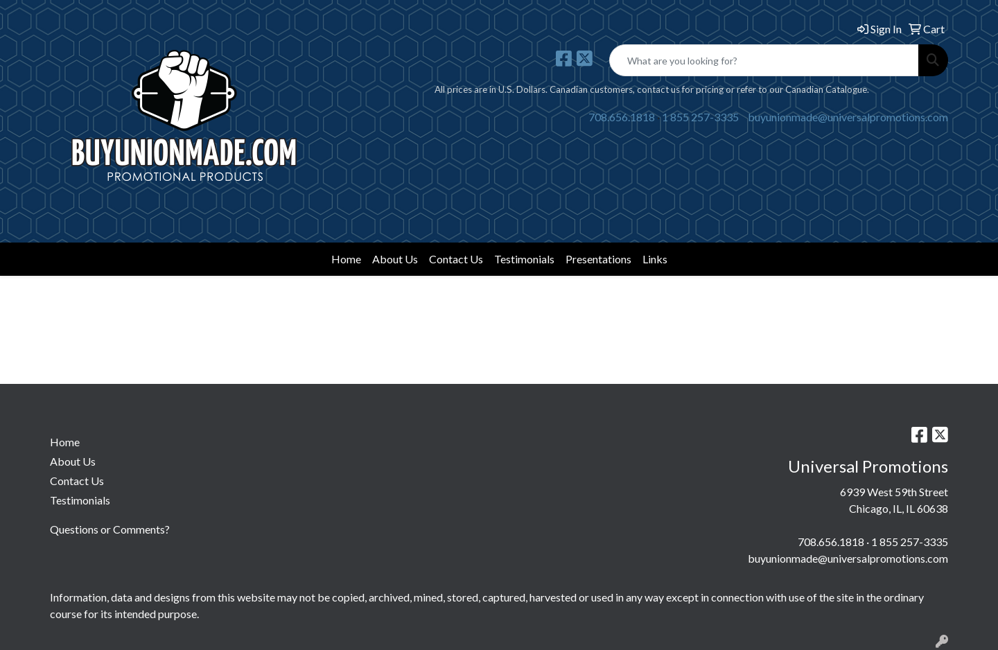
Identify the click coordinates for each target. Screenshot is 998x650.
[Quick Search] (764, 60)
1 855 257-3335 (700, 116)
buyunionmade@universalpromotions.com (848, 116)
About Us (395, 258)
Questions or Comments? (110, 529)
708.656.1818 (621, 116)
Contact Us (456, 258)
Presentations (598, 258)
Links (654, 258)
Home (346, 258)
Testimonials (524, 258)
